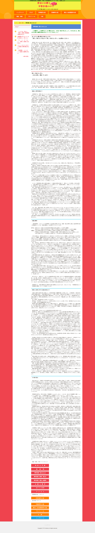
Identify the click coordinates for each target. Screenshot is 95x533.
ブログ (31, 12)
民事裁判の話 (42, 12)
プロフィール (31, 16)
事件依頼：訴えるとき (40, 472)
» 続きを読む (26, 56)
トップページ (20, 12)
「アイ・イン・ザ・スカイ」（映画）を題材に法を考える (23, 42)
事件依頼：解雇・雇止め (40, 476)
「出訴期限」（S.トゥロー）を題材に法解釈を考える (23, 52)
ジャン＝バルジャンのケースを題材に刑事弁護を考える (23, 47)
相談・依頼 (19, 16)
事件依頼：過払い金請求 (40, 480)
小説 (42, 16)
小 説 (40, 514)
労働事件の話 (54, 12)
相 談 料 (40, 469)
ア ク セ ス (40, 491)
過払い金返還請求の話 (70, 12)
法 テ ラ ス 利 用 (40, 487)
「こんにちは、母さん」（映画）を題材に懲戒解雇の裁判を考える (23, 33)
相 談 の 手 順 (40, 465)
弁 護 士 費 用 (40, 484)
